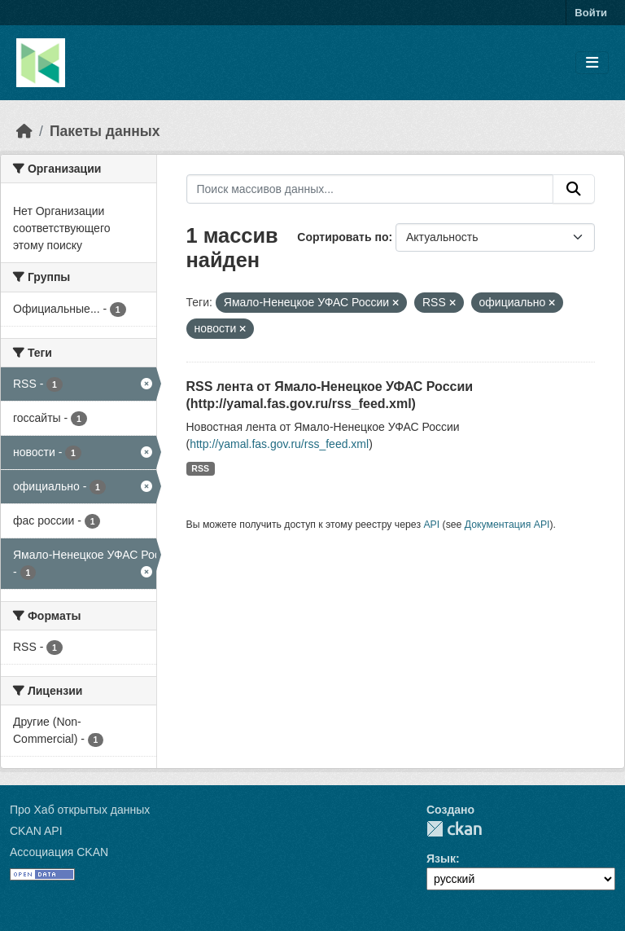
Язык (441, 858)
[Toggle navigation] (592, 63)
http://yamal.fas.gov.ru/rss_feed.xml (279, 443)
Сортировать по (342, 237)
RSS (200, 468)
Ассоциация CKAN (59, 852)
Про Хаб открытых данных (80, 809)
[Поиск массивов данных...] (370, 189)
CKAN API (36, 830)
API (431, 524)
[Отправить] (574, 189)
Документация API (507, 524)
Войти (591, 13)
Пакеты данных (105, 131)
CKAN (454, 828)
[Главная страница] (24, 131)
